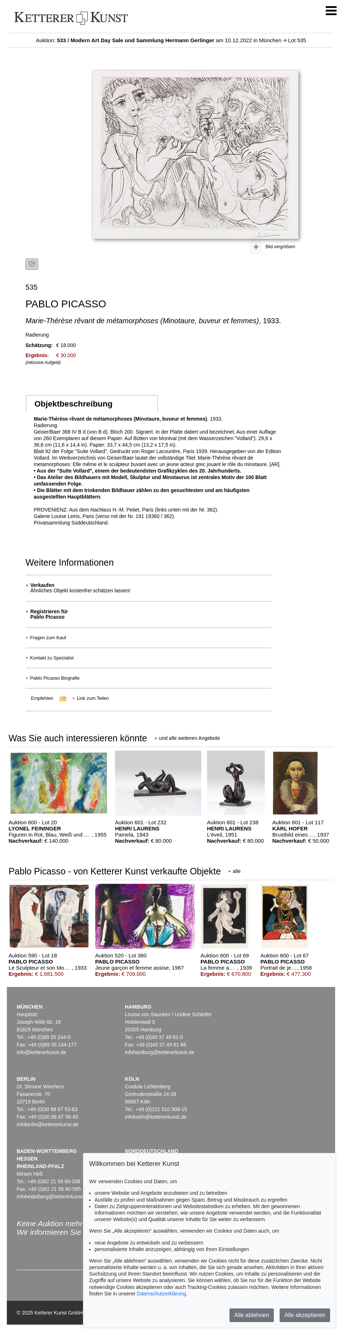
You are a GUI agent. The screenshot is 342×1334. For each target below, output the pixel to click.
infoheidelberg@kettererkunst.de (53, 1196)
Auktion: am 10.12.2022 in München (159, 40)
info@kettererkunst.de (41, 1052)
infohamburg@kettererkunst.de (159, 1052)
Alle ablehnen (251, 1315)
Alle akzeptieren (304, 1315)
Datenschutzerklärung (161, 1293)
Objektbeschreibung (73, 403)
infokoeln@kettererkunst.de (156, 1117)
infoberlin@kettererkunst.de (47, 1124)
